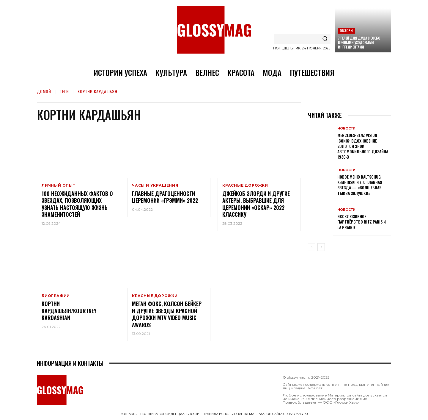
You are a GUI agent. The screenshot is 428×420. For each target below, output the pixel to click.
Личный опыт (58, 185)
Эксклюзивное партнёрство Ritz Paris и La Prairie (361, 221)
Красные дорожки (245, 185)
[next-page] (321, 247)
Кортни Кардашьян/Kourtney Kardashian (69, 311)
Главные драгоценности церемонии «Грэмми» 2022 (165, 197)
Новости (346, 128)
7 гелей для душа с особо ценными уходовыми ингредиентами (359, 42)
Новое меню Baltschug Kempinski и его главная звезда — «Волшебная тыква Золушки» (359, 185)
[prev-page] (311, 247)
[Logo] (214, 30)
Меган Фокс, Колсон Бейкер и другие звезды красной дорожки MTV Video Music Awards (167, 314)
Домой (44, 91)
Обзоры (346, 30)
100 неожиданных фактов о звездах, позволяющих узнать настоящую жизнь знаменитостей (77, 204)
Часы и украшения (155, 185)
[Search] (325, 39)
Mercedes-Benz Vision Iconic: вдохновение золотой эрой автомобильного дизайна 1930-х (362, 146)
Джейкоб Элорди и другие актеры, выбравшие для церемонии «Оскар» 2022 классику (256, 204)
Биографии (56, 296)
